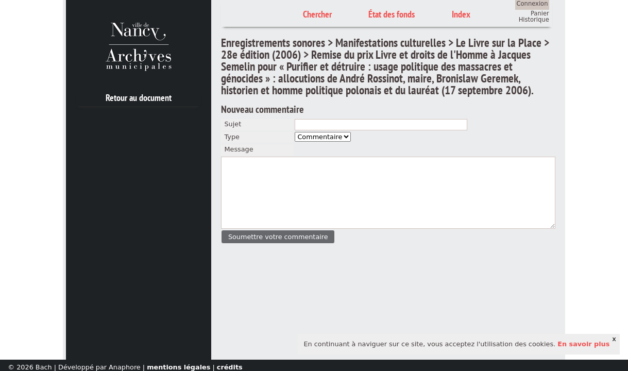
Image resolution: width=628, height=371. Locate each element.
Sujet (232, 124)
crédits (230, 367)
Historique (534, 19)
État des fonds (391, 14)
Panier (540, 13)
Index (461, 14)
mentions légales (178, 367)
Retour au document (139, 98)
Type (231, 137)
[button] (278, 237)
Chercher (317, 14)
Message (238, 149)
